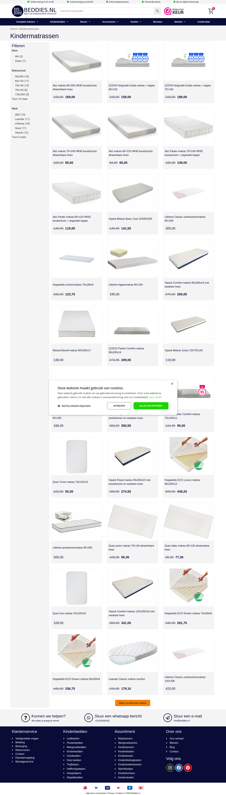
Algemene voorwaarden (96, 793)
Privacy (111, 793)
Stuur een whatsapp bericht (118, 716)
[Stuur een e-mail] (167, 717)
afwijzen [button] (119, 405)
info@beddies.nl (182, 720)
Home (13, 28)
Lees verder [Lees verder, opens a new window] (155, 397)
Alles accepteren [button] (151, 405)
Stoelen (180, 21)
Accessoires (110, 21)
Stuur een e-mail (188, 716)
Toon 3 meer (19, 137)
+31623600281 (102, 720)
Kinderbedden (59, 21)
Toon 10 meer (20, 98)
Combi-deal (204, 22)
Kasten (136, 21)
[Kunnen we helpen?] (25, 717)
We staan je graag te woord (45, 720)
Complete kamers (27, 21)
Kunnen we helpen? (48, 716)
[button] (132, 703)
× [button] (172, 384)
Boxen (85, 21)
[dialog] (113, 397)
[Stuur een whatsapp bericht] (88, 717)
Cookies (119, 793)
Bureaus (157, 22)
